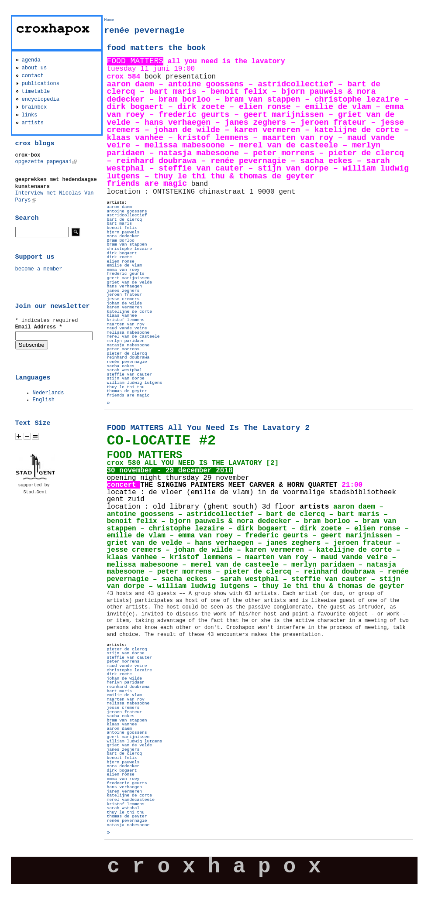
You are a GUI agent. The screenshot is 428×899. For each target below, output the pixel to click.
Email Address (38, 327)
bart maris (119, 223)
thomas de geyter (127, 391)
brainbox (34, 107)
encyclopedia (40, 99)
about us (34, 68)
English (44, 400)
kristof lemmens (126, 320)
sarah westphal (124, 370)
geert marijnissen (128, 278)
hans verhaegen (124, 286)
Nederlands (48, 393)
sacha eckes (121, 366)
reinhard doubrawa (128, 357)
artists (33, 123)
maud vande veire (127, 328)
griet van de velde (129, 282)
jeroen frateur (124, 294)
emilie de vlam (124, 265)
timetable (36, 92)
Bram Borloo (121, 240)
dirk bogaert (122, 253)
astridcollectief (127, 215)
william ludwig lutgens (134, 382)
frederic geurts (126, 273)
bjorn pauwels (123, 232)
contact (33, 76)
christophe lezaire (129, 248)
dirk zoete (119, 257)
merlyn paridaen (126, 340)
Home (109, 19)
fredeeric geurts (127, 783)
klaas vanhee (122, 315)
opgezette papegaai (46, 162)
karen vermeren (124, 307)
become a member (38, 269)
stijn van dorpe (126, 378)
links (30, 115)
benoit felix (122, 228)
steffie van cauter (129, 374)
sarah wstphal (123, 808)
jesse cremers (123, 299)
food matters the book (156, 48)
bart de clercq (124, 219)
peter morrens (123, 349)
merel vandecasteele (131, 799)
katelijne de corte (129, 311)
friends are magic (128, 395)
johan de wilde (124, 303)
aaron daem (119, 207)
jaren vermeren (124, 791)
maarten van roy (126, 324)
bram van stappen (127, 244)
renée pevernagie (127, 361)
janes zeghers (123, 290)
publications (40, 84)
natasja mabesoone (128, 345)
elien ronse (121, 261)
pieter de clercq (127, 353)
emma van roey (123, 269)
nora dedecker (123, 236)
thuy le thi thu (126, 387)
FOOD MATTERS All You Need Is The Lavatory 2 (208, 428)
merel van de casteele (133, 336)
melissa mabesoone (128, 332)
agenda (31, 60)
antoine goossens (127, 211)
